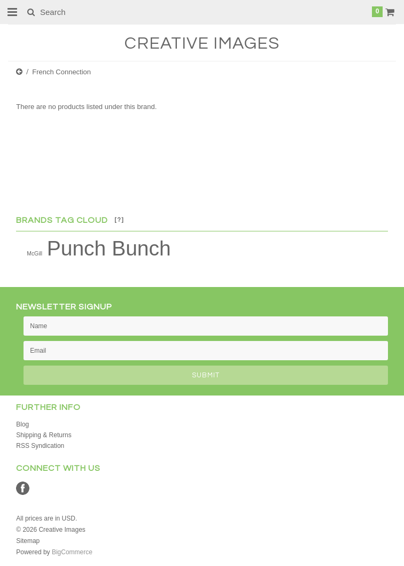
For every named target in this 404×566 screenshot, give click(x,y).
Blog (22, 424)
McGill (34, 254)
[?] (119, 219)
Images (202, 43)
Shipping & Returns (43, 435)
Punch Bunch (109, 248)
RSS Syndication (40, 445)
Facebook (22, 488)
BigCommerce (72, 552)
